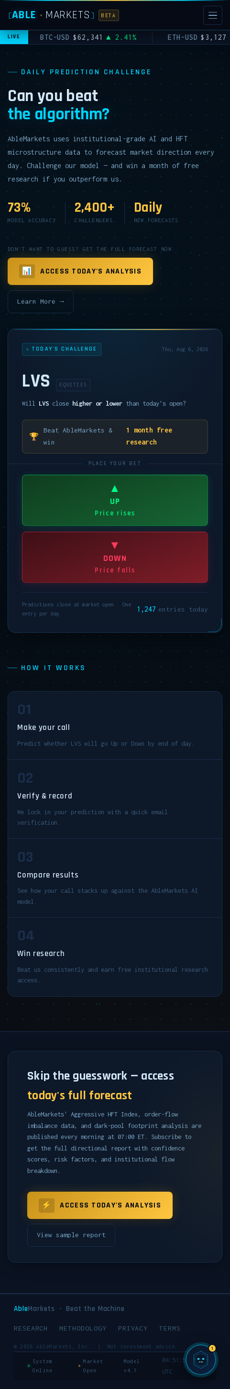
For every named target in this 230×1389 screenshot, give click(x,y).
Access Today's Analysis (80, 271)
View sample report (71, 1235)
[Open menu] (212, 15)
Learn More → (40, 301)
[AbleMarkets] (63, 15)
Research (31, 1328)
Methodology (82, 1328)
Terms (170, 1328)
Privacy (133, 1328)
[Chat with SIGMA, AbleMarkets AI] (201, 1359)
